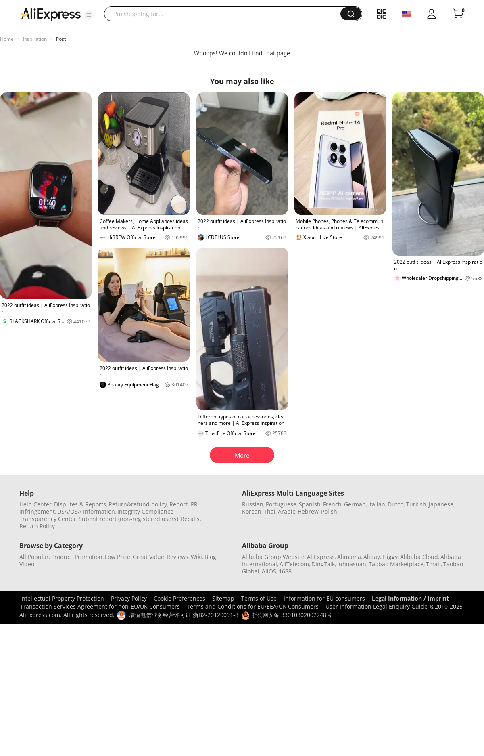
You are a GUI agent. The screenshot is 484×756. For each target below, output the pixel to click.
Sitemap (223, 598)
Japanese (441, 504)
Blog (210, 557)
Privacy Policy (129, 598)
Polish (329, 511)
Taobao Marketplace (396, 564)
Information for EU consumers (324, 598)
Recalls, (191, 519)
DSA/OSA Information (86, 511)
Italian (376, 504)
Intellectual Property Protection (62, 598)
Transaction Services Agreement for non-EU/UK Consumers (100, 606)
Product (61, 557)
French (332, 504)
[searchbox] (225, 14)
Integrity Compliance (145, 511)
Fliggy (390, 557)
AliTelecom (294, 564)
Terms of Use (259, 598)
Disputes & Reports (80, 504)
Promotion (88, 557)
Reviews (177, 557)
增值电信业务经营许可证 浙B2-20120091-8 (183, 615)
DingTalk (323, 564)
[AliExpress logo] (50, 14)
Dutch (396, 504)
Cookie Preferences (179, 598)
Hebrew (308, 511)
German (355, 504)
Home (7, 39)
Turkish (416, 504)
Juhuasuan (351, 564)
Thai (269, 511)
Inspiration (35, 39)
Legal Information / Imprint (410, 598)
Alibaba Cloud (419, 557)
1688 (285, 571)
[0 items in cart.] (458, 13)
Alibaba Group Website (273, 557)
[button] (89, 15)
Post (61, 39)
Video (26, 564)
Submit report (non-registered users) (128, 519)
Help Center (35, 504)
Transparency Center (47, 519)
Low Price (117, 557)
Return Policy (37, 526)
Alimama (349, 557)
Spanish (310, 504)
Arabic (286, 511)
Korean (251, 511)
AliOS (269, 571)
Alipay (371, 557)
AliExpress (321, 557)
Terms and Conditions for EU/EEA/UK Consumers (253, 606)
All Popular (34, 557)
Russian (252, 504)
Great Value (148, 557)
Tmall (433, 564)
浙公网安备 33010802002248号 (287, 615)
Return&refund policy (137, 504)
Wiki (196, 557)
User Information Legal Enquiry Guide (376, 606)
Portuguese (281, 504)
